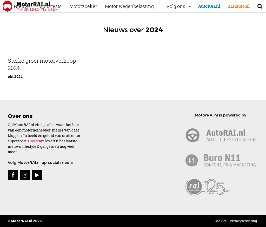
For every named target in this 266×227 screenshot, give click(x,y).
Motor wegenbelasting (134, 6)
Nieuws (26, 6)
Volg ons (175, 6)
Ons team (36, 140)
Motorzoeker (88, 6)
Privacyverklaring (243, 221)
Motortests (54, 6)
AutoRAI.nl (209, 6)
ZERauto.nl (239, 6)
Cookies (221, 221)
